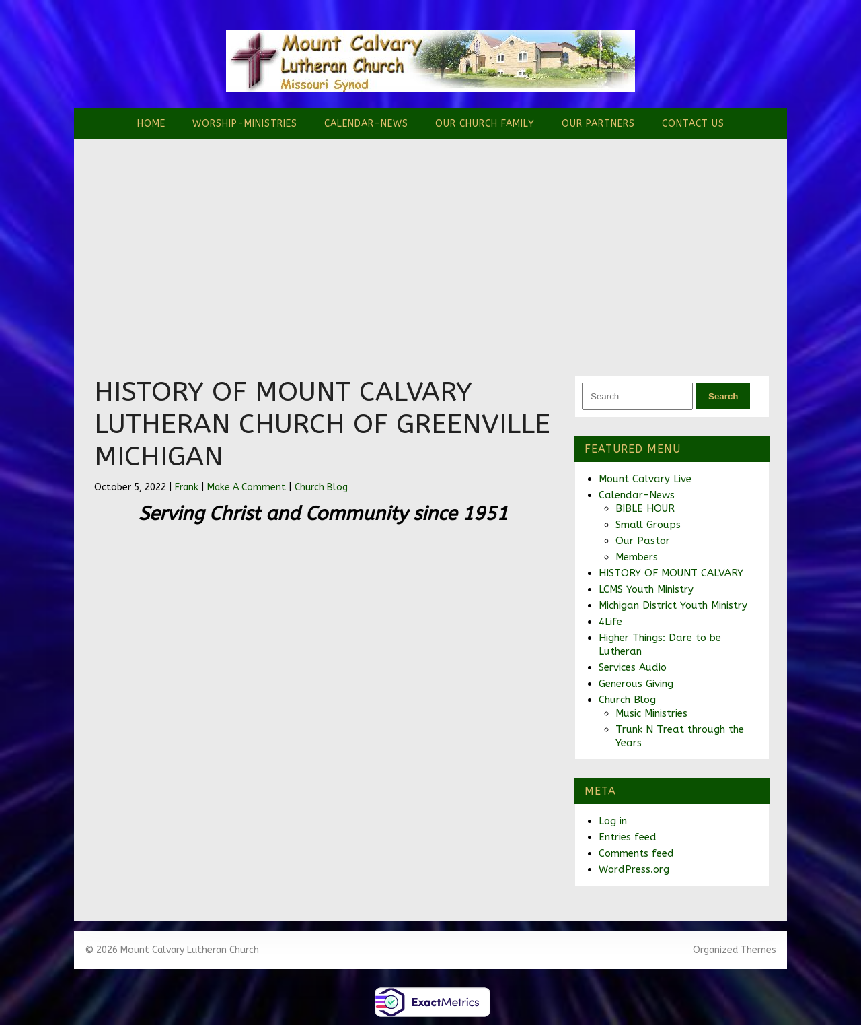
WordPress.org (634, 869)
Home (151, 123)
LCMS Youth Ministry (646, 589)
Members (636, 557)
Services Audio (633, 667)
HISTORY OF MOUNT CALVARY (671, 573)
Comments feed (636, 853)
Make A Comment (246, 487)
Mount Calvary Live (645, 479)
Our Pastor (642, 541)
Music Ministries (651, 713)
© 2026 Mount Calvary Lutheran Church (172, 950)
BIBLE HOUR (645, 508)
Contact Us (693, 123)
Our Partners (598, 123)
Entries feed (628, 837)
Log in (613, 821)
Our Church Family (485, 123)
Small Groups (648, 525)
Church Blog (321, 487)
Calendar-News (366, 123)
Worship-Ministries (244, 123)
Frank (186, 487)
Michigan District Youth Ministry (673, 605)
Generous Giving (636, 683)
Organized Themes (734, 950)
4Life (610, 622)
